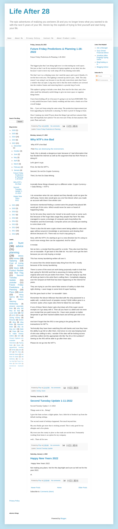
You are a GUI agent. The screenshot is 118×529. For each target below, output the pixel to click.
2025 (14, 134)
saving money (14, 318)
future (16, 268)
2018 (14, 211)
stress (20, 256)
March (16, 164)
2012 (14, 227)
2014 (14, 221)
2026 (14, 130)
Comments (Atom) (47, 491)
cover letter (13, 313)
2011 (14, 231)
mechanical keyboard (16, 366)
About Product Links (66, 38)
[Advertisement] (16, 79)
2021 (14, 205)
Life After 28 (29, 11)
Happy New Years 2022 (44, 458)
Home (9, 38)
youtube (12, 282)
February (17, 167)
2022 (14, 143)
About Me (19, 38)
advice (19, 246)
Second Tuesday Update (44, 448)
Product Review (16, 270)
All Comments (102, 80)
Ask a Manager (102, 48)
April (16, 161)
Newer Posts (35, 487)
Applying (13, 261)
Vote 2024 (18, 363)
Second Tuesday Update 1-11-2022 (51, 400)
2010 (14, 234)
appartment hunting (16, 347)
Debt (21, 329)
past (19, 350)
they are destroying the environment (49, 149)
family (14, 350)
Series (21, 320)
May (15, 157)
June (16, 154)
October (17, 151)
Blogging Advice (102, 67)
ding (14, 322)
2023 (14, 140)
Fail (22, 313)
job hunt (16, 242)
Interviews (12, 343)
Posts (99, 76)
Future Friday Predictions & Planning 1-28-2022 (18, 176)
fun (20, 315)
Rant (21, 297)
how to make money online (16, 333)
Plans (11, 292)
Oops (14, 331)
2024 (14, 137)
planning (14, 252)
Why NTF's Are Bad (42, 139)
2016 (14, 218)
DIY (10, 352)
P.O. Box (18, 352)
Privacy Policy (33, 38)
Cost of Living (16, 263)
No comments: (55, 126)
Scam (43, 391)
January (17, 170)
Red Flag (18, 273)
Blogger (63, 518)
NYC (13, 315)
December (17, 146)
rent (19, 336)
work (21, 292)
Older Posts (83, 487)
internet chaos (14, 354)
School (20, 265)
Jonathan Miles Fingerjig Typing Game (102, 57)
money (38, 391)
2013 (14, 224)
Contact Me (48, 38)
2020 (14, 208)
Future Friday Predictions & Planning (48, 129)
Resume (12, 320)
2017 (14, 215)
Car (20, 359)
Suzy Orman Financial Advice (103, 52)
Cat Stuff (11, 361)
